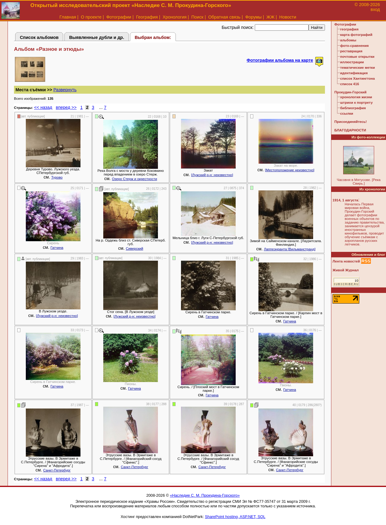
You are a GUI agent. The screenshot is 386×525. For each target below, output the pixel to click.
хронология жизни (356, 97)
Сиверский (134, 248)
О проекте (91, 17)
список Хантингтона (357, 78)
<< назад (43, 107)
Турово (57, 177)
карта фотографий (356, 35)
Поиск (197, 17)
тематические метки (357, 67)
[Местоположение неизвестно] (290, 170)
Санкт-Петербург (56, 470)
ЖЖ (270, 17)
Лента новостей (346, 261)
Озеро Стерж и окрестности (134, 179)
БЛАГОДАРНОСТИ (350, 130)
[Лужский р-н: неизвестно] (212, 175)
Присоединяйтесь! (350, 121)
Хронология (174, 17)
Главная (68, 17)
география (349, 29)
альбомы (348, 40)
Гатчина (56, 247)
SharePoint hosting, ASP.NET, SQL (235, 516)
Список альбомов (39, 37)
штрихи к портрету (356, 102)
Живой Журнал (346, 270)
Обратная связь (224, 17)
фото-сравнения (354, 45)
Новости (287, 17)
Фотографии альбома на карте (280, 60)
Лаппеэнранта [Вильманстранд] (290, 249)
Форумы (253, 17)
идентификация (354, 73)
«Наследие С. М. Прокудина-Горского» (205, 495)
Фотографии (118, 17)
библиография (353, 108)
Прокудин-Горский (350, 92)
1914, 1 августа (345, 200)
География (147, 17)
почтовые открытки (357, 56)
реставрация (351, 51)
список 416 (349, 84)
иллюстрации (352, 62)
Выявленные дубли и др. (96, 37)
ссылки (346, 113)
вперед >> (66, 107)
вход (375, 9)
